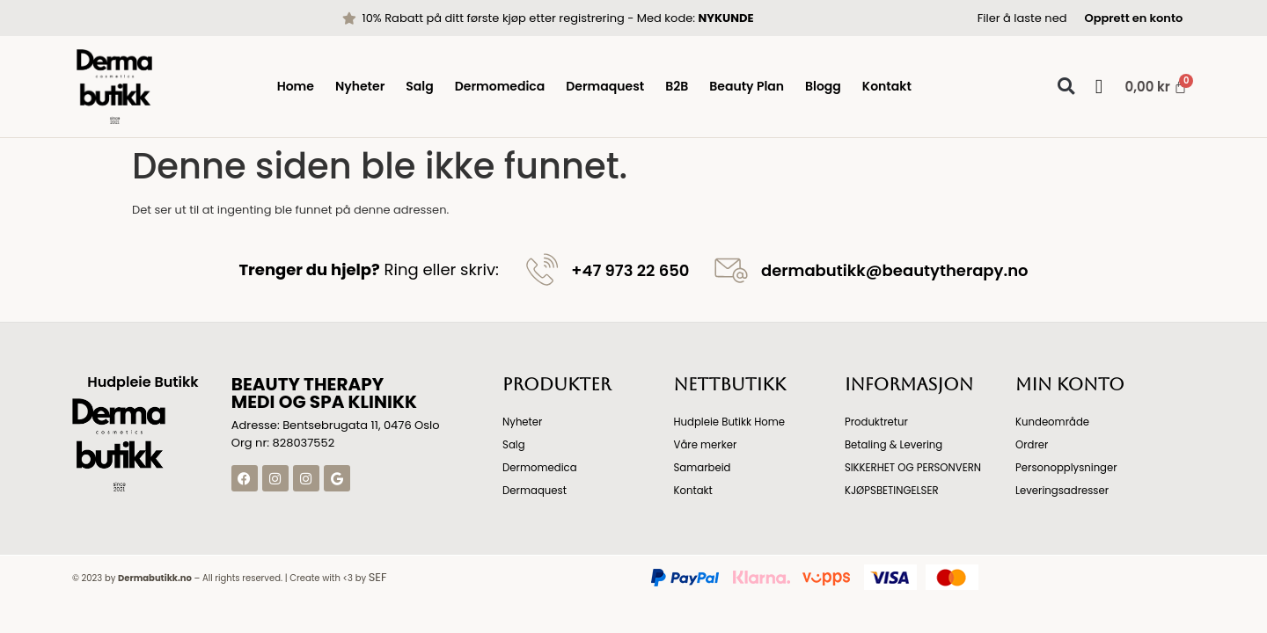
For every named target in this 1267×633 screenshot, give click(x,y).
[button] (1065, 86)
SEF (378, 577)
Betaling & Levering (895, 444)
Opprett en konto (1133, 18)
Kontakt (887, 86)
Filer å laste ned (1022, 18)
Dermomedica (500, 86)
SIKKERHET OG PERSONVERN (915, 467)
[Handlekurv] (1149, 86)
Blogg (823, 86)
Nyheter (359, 86)
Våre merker (705, 444)
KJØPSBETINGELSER (893, 490)
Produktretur (877, 421)
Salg (419, 86)
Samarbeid (702, 467)
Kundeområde (1053, 421)
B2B (676, 86)
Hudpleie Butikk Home (730, 421)
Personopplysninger (1067, 467)
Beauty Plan (746, 86)
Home (295, 86)
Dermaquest (605, 86)
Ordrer (1032, 444)
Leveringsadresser (1063, 490)
